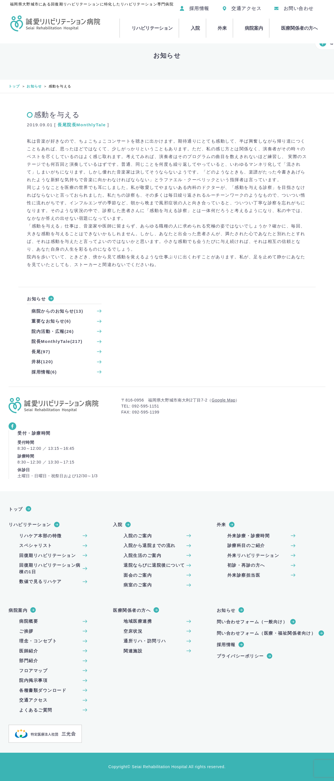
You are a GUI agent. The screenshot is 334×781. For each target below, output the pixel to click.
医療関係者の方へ (297, 21)
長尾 (62, 124)
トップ (14, 86)
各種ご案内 (318, 43)
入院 (191, 21)
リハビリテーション (148, 21)
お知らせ (34, 86)
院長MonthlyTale (86, 124)
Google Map (223, 400)
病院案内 (252, 21)
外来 (219, 21)
